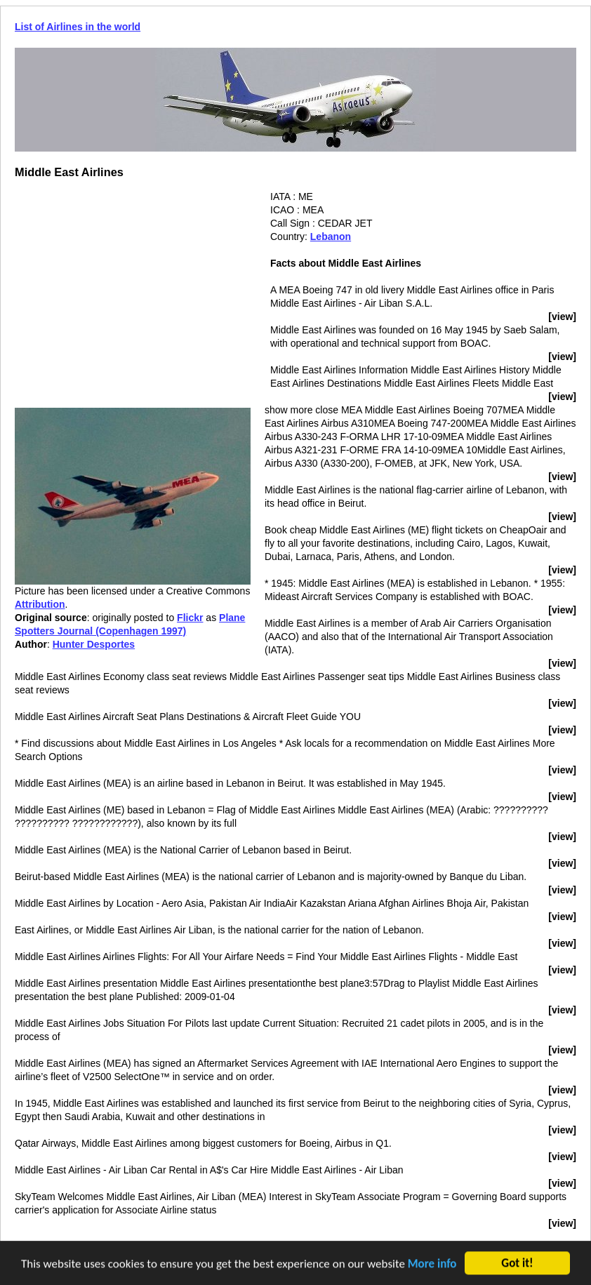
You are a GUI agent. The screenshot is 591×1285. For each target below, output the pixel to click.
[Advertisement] (133, 288)
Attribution (40, 604)
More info (432, 1265)
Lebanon (330, 236)
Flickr (190, 617)
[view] (562, 316)
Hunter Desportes (94, 644)
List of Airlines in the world (77, 26)
